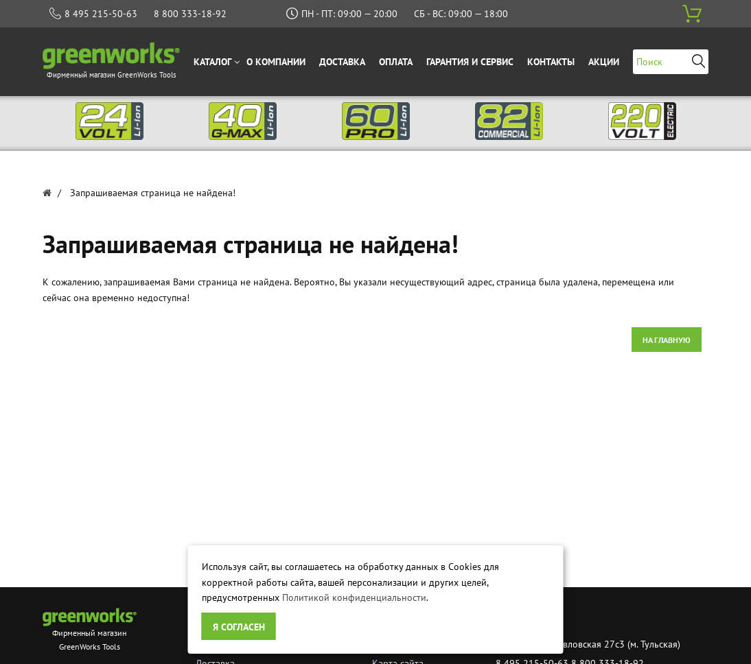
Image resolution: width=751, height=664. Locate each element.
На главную (667, 340)
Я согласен (239, 627)
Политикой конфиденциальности (354, 597)
